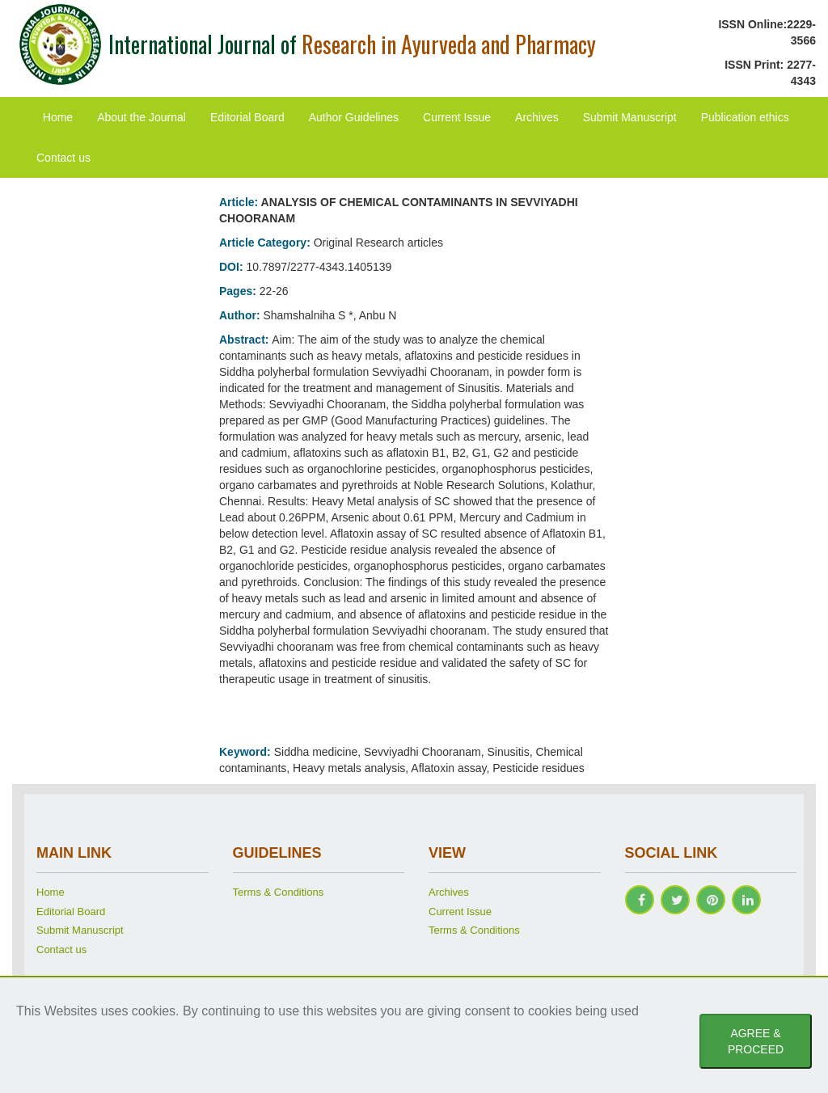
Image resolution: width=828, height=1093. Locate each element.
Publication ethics (745, 117)
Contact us (63, 157)
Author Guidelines (354, 117)
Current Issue (457, 117)
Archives (537, 117)
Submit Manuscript (630, 117)
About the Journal (141, 117)
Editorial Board (247, 117)
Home (58, 117)
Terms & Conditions (278, 892)
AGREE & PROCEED (756, 1041)
